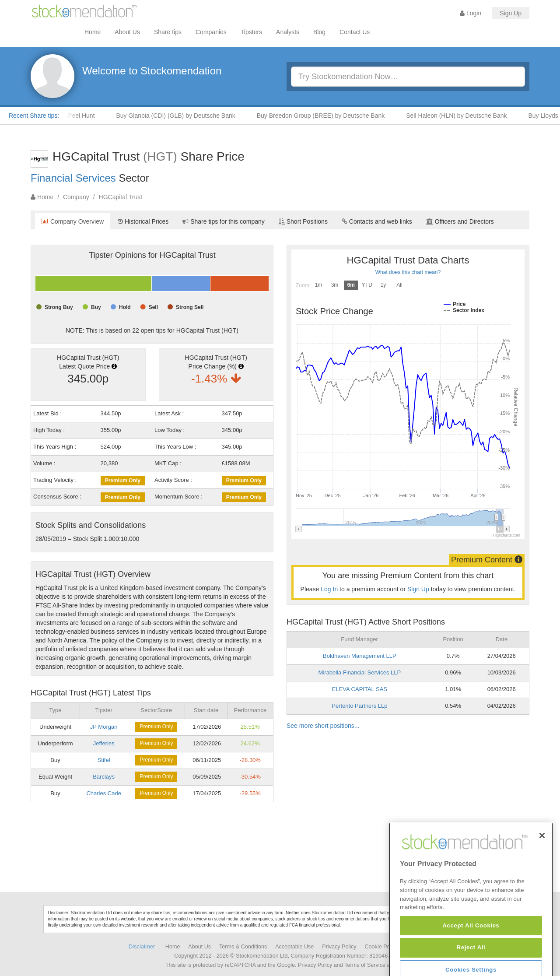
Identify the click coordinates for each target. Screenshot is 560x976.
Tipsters (251, 31)
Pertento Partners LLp (359, 705)
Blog (319, 31)
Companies (211, 31)
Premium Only (122, 480)
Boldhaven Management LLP (359, 656)
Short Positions (303, 221)
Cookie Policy (381, 947)
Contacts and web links (377, 221)
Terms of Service (364, 965)
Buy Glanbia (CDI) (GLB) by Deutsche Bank (182, 115)
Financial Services (73, 178)
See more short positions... (323, 725)
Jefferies (104, 743)
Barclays (104, 776)
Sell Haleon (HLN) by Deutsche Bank (463, 115)
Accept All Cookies (470, 960)
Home (92, 31)
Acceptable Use (294, 947)
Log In (329, 589)
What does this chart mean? (408, 272)
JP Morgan (104, 726)
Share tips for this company (223, 221)
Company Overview (73, 221)
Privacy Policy (339, 947)
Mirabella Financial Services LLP (359, 672)
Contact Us (355, 31)
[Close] (542, 869)
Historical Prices (143, 221)
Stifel (104, 760)
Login (470, 13)
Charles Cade (103, 793)
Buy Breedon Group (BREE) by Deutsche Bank (328, 115)
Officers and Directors (460, 221)
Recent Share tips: (34, 115)
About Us (127, 31)
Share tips (168, 31)
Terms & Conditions (243, 947)
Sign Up (511, 13)
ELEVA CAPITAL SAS (359, 689)
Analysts (287, 31)
